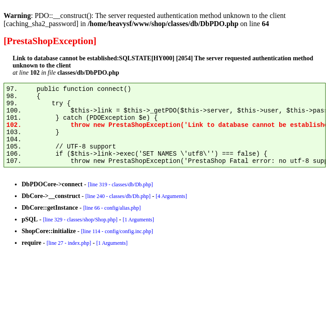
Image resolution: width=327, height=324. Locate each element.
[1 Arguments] (138, 219)
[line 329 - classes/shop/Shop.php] (80, 219)
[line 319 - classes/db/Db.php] (120, 184)
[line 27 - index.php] (68, 243)
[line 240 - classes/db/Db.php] (117, 196)
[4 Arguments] (171, 196)
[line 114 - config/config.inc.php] (117, 231)
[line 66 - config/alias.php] (112, 208)
